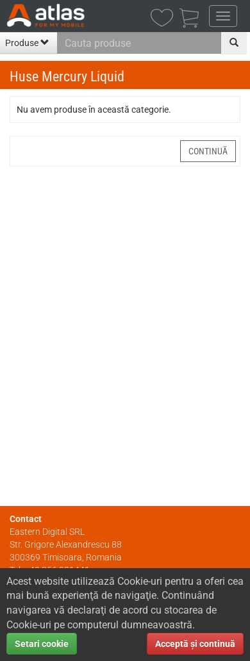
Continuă (208, 151)
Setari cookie (42, 644)
